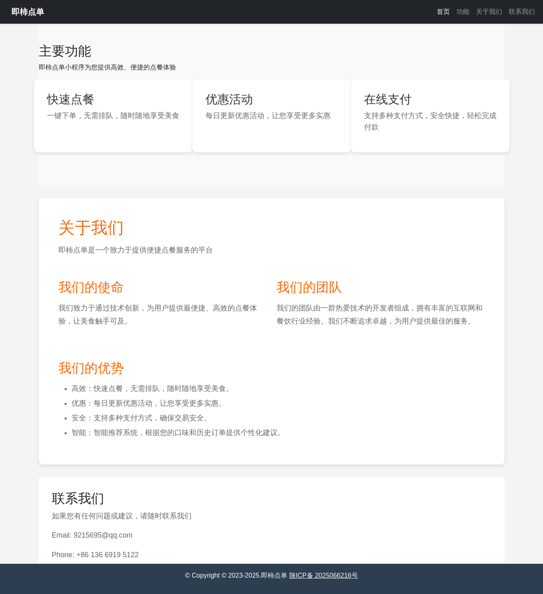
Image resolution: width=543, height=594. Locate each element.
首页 (443, 11)
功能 (462, 11)
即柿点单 (27, 11)
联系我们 (522, 11)
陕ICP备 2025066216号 (323, 575)
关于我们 (489, 11)
